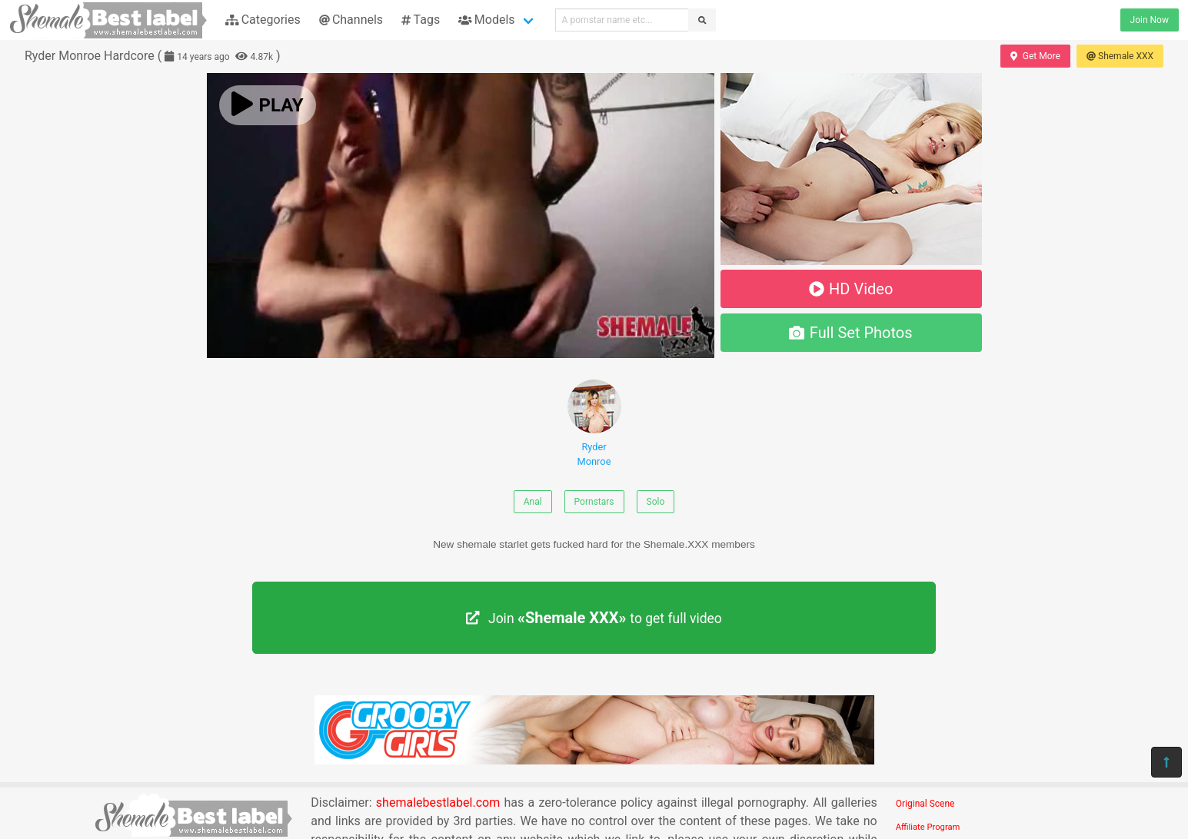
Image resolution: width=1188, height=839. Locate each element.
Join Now (1149, 20)
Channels (351, 19)
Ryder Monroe (594, 423)
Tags (420, 19)
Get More (1035, 56)
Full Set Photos (850, 332)
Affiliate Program (928, 827)
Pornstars (594, 501)
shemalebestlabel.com (438, 802)
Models (486, 19)
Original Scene (925, 803)
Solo (656, 501)
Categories (263, 19)
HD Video (851, 289)
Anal (533, 501)
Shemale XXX (1120, 56)
